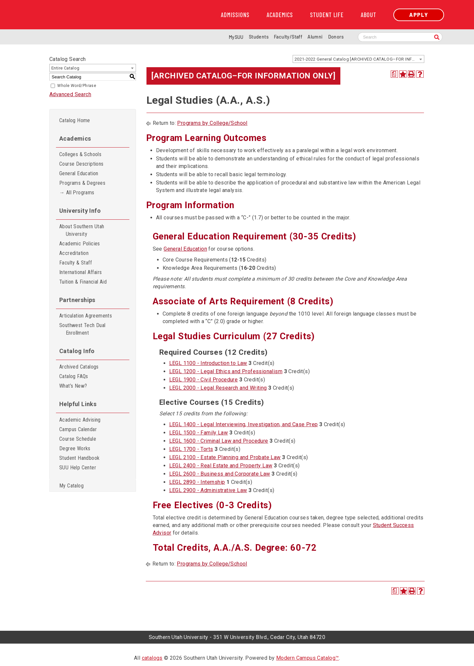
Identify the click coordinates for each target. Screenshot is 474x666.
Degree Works (75, 448)
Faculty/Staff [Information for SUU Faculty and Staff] (288, 37)
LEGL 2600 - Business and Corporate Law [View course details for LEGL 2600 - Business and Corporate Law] (219, 474)
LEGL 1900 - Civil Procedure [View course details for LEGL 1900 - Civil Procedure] (203, 379)
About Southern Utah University (81, 230)
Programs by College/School (212, 123)
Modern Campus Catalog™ (307, 658)
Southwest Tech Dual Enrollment (82, 329)
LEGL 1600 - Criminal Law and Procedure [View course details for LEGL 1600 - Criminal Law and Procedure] (218, 441)
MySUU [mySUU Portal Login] (236, 37)
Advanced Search (70, 94)
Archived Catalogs (79, 367)
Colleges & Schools (80, 154)
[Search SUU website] (400, 37)
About (368, 14)
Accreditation (74, 253)
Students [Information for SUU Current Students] (259, 37)
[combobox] (358, 59)
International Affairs (80, 272)
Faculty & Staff (75, 263)
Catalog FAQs (73, 376)
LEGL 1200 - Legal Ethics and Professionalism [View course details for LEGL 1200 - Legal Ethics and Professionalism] (226, 371)
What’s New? (73, 386)
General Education (78, 173)
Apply (418, 15)
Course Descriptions (81, 164)
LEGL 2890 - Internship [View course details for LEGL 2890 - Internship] (197, 482)
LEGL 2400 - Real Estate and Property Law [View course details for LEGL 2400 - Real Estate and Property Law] (221, 465)
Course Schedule (77, 439)
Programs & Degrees (82, 183)
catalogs (152, 658)
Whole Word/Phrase (76, 85)
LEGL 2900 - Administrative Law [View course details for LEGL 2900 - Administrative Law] (208, 490)
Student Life (327, 14)
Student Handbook (79, 458)
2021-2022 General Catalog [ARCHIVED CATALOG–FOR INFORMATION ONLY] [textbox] (359, 59)
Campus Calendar (78, 429)
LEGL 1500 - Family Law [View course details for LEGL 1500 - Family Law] (198, 433)
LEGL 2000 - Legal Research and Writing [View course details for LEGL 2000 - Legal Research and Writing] (218, 388)
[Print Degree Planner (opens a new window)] (394, 74)
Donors (336, 37)
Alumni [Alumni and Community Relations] (315, 37)
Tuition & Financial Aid (83, 282)
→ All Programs (76, 192)
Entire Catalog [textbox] (65, 68)
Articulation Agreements (85, 316)
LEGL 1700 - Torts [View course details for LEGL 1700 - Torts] (191, 449)
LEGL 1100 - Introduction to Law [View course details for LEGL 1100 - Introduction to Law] (208, 363)
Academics (280, 14)
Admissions (235, 14)
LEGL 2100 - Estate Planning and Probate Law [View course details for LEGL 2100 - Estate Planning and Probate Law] (225, 457)
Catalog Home (74, 120)
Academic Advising (80, 420)
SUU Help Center (77, 467)
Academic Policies (79, 243)
